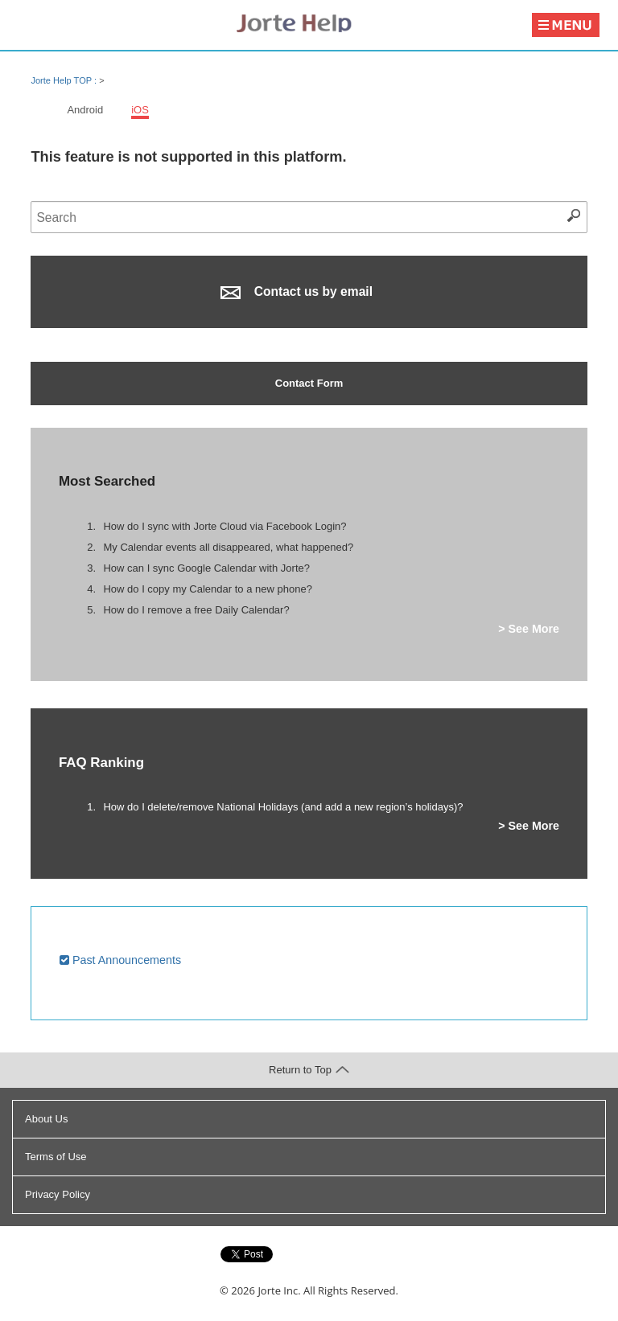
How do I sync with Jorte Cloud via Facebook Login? (224, 526)
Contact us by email (296, 292)
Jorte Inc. (279, 1290)
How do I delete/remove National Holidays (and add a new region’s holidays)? (283, 807)
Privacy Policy (57, 1194)
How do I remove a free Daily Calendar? (196, 610)
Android (85, 110)
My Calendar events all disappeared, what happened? (228, 547)
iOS (140, 110)
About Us (46, 1119)
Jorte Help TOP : (65, 80)
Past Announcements (120, 960)
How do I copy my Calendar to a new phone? (207, 589)
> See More (528, 628)
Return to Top (309, 1070)
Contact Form (309, 383)
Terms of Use (56, 1157)
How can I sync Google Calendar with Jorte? (206, 568)
